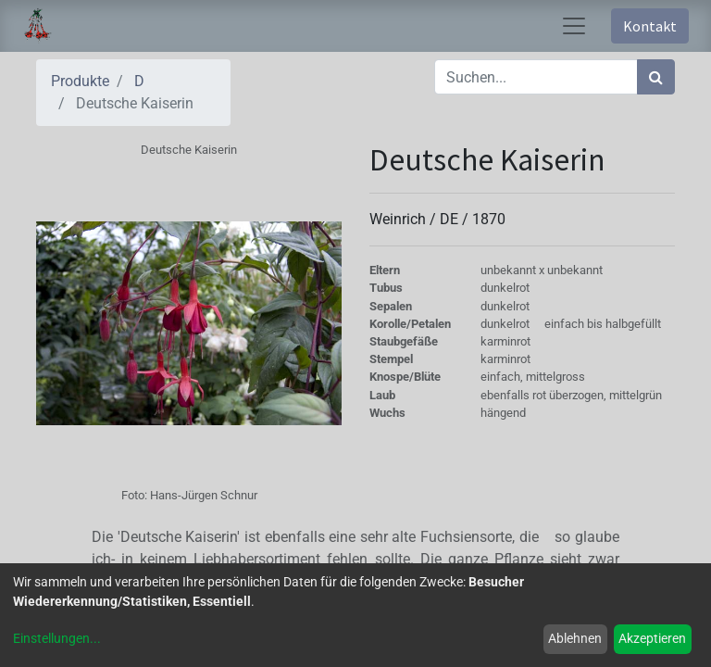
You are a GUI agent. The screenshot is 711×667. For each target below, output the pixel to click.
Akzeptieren (652, 638)
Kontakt (650, 26)
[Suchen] (656, 76)
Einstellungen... (57, 638)
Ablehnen (575, 638)
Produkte (80, 81)
